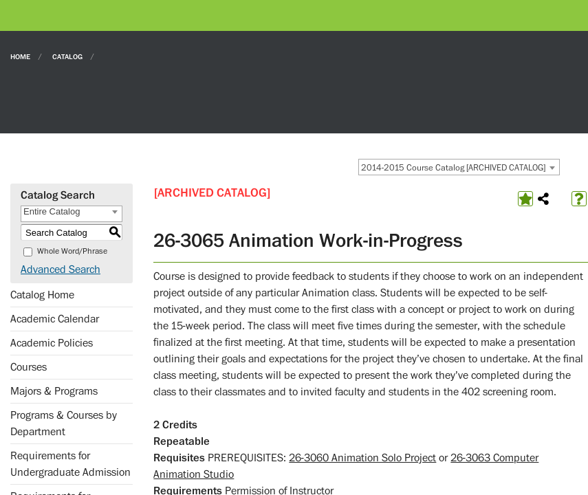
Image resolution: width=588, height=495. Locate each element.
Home (20, 56)
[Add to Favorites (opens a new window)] (525, 198)
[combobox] (459, 167)
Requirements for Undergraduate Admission (70, 464)
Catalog (67, 56)
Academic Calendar (54, 319)
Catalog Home (42, 295)
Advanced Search (60, 269)
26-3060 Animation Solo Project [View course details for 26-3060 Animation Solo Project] (362, 458)
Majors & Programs (54, 391)
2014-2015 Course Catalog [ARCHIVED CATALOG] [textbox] (453, 167)
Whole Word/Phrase (72, 251)
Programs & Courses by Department (63, 423)
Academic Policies (51, 343)
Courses (28, 367)
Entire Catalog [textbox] (51, 211)
